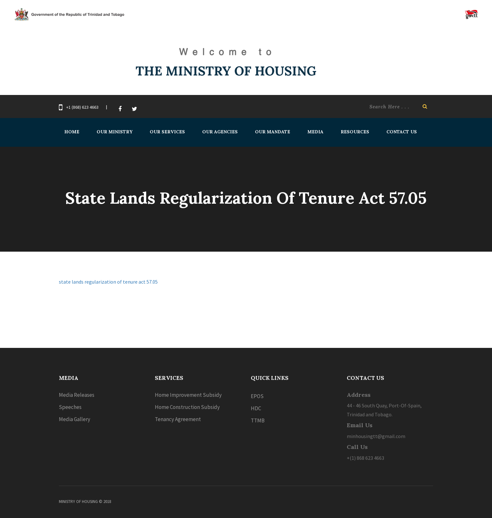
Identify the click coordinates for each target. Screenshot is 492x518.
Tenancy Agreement (178, 419)
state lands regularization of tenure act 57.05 (108, 282)
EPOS (257, 396)
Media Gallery (74, 419)
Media (315, 132)
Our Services (167, 132)
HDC (256, 408)
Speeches (70, 407)
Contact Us (401, 132)
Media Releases (76, 394)
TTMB (258, 420)
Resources (355, 132)
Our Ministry (114, 132)
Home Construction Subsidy (187, 407)
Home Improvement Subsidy (188, 394)
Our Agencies (220, 132)
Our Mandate (272, 132)
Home (71, 132)
